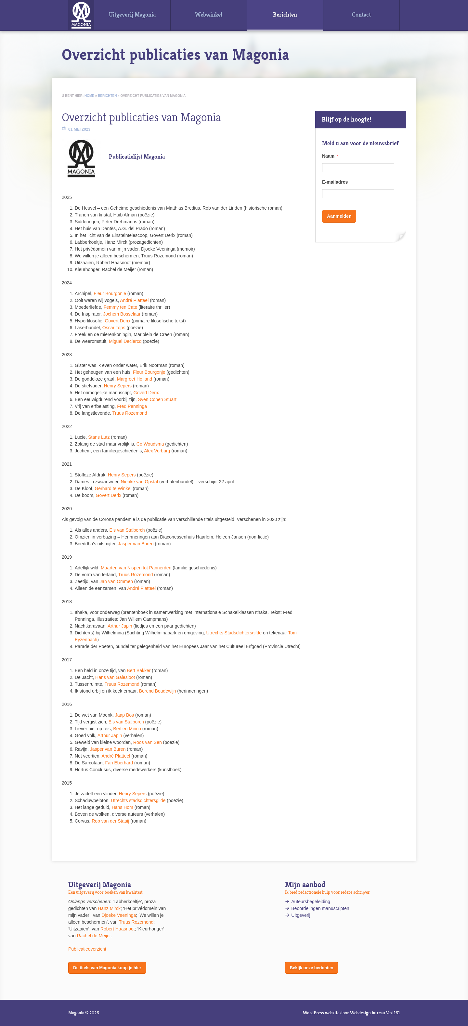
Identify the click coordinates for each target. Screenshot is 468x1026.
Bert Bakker (138, 670)
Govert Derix (118, 320)
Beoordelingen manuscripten (320, 908)
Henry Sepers (118, 385)
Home (89, 95)
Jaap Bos (124, 715)
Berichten (107, 95)
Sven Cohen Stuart (157, 399)
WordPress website (321, 1013)
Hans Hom (122, 807)
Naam (330, 156)
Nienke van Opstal (139, 481)
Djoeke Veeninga (118, 915)
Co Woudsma (150, 444)
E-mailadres (335, 182)
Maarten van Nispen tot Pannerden (136, 567)
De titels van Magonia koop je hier (107, 967)
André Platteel (134, 300)
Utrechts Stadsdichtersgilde (234, 632)
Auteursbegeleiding (310, 901)
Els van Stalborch (127, 530)
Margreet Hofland (134, 379)
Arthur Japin (120, 626)
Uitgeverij (301, 915)
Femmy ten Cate (120, 307)
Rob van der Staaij (110, 821)
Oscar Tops (113, 327)
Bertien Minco (127, 728)
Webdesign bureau (367, 1013)
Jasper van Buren (136, 543)
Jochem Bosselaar (121, 314)
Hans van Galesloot (115, 677)
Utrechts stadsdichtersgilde (138, 800)
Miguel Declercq (125, 341)
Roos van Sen (147, 742)
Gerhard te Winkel (113, 488)
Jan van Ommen (116, 581)
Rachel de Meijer (93, 935)
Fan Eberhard (119, 762)
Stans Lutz (99, 437)
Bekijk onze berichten (311, 967)
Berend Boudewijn (157, 691)
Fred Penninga (132, 406)
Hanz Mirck (109, 908)
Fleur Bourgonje (110, 293)
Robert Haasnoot (117, 928)
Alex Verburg (157, 450)
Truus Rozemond (129, 413)
